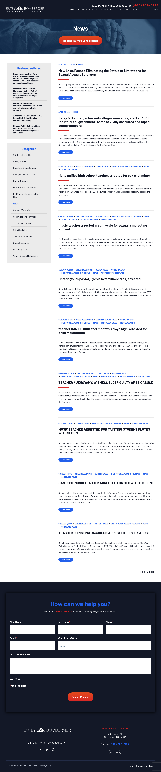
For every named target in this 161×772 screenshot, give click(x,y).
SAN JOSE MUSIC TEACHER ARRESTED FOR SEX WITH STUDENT (106, 483)
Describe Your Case (20, 654)
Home (72, 9)
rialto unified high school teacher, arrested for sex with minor (104, 175)
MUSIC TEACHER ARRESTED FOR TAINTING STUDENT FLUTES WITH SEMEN (104, 431)
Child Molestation (84, 166)
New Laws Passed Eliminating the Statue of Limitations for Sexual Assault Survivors (102, 72)
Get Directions (115, 752)
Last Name (64, 622)
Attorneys (93, 9)
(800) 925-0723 (145, 5)
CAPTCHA (15, 678)
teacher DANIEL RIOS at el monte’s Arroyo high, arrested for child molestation (102, 331)
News (80, 65)
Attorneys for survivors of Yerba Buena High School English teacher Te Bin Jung (27, 117)
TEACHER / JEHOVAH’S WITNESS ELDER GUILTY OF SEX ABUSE (105, 382)
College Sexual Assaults (25, 174)
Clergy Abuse (102, 270)
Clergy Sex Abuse (108, 9)
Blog (147, 9)
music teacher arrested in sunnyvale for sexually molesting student (102, 227)
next (151, 572)
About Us (81, 9)
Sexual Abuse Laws (89, 219)
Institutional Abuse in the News (126, 166)
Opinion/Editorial (21, 210)
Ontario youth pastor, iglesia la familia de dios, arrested (99, 279)
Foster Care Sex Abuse (24, 187)
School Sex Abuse (69, 169)
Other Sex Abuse (125, 9)
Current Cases (102, 166)
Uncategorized (145, 377)
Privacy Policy (45, 766)
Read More (66, 98)
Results (139, 9)
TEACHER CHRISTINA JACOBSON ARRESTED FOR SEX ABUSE (104, 533)
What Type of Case (68, 638)
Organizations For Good (24, 216)
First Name (16, 622)
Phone (109, 622)
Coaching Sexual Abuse (106, 320)
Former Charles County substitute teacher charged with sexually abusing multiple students (27, 106)
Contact (155, 9)
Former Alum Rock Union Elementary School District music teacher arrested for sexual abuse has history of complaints (25, 93)
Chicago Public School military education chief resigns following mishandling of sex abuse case (26, 129)
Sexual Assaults (108, 219)
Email (13, 638)
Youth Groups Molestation (113, 273)
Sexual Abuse (20, 229)
